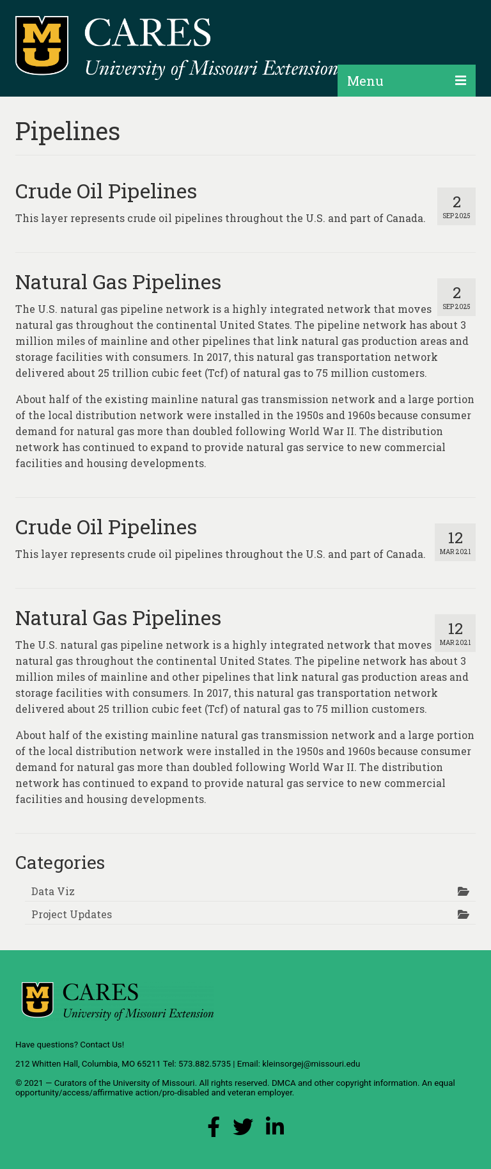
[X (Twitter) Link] (243, 1130)
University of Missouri (153, 1083)
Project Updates (71, 914)
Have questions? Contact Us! (69, 1044)
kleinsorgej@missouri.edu (311, 1064)
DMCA (284, 1083)
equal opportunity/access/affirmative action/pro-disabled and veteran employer (235, 1087)
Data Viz (53, 891)
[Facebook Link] (213, 1130)
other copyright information (365, 1083)
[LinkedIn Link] (275, 1130)
